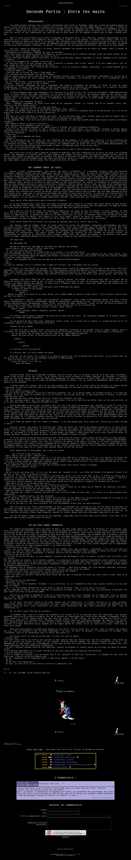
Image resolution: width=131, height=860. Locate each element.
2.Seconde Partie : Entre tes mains (64, 757)
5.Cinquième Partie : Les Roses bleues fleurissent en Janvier (72, 764)
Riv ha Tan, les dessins (60, 767)
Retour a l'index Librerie (65, 849)
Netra (60, 680)
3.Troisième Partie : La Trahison (63, 760)
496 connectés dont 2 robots (74, 854)
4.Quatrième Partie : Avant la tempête (65, 762)
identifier (65, 749)
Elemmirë (21, 783)
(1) (10, 587)
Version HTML (122, 6)
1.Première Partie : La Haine (62, 755)
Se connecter (7, 5)
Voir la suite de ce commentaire (102, 798)
